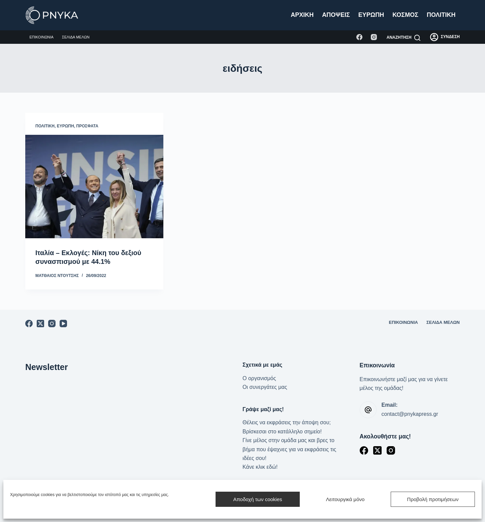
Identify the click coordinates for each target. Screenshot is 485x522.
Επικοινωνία (42, 37)
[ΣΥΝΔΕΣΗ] (445, 37)
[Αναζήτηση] (403, 37)
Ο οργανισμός (259, 378)
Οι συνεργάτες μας (265, 387)
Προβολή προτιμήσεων (433, 499)
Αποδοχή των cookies (257, 499)
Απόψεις (336, 14)
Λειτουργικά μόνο (345, 499)
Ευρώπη (371, 14)
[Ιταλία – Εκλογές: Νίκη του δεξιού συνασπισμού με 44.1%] (94, 187)
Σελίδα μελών (76, 37)
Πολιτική (441, 14)
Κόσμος (405, 14)
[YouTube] (63, 323)
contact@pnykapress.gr (410, 414)
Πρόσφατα (87, 126)
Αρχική (302, 14)
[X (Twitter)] (40, 323)
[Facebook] (359, 37)
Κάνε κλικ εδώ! (260, 467)
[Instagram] (374, 37)
